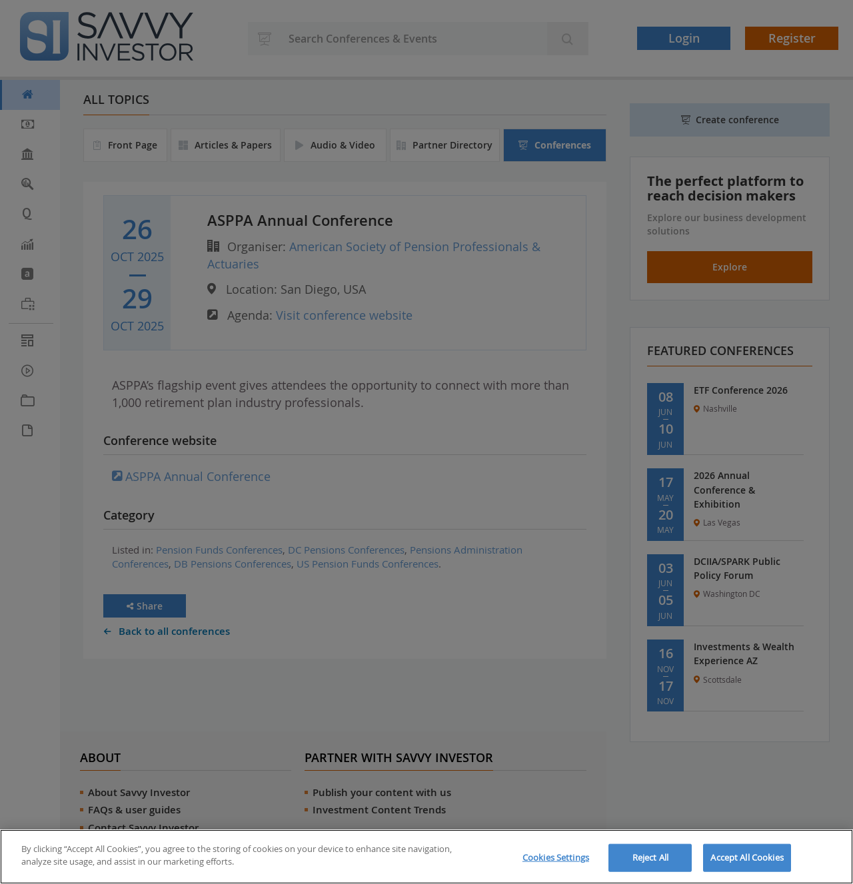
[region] (426, 856)
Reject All (650, 857)
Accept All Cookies (746, 857)
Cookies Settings (555, 857)
